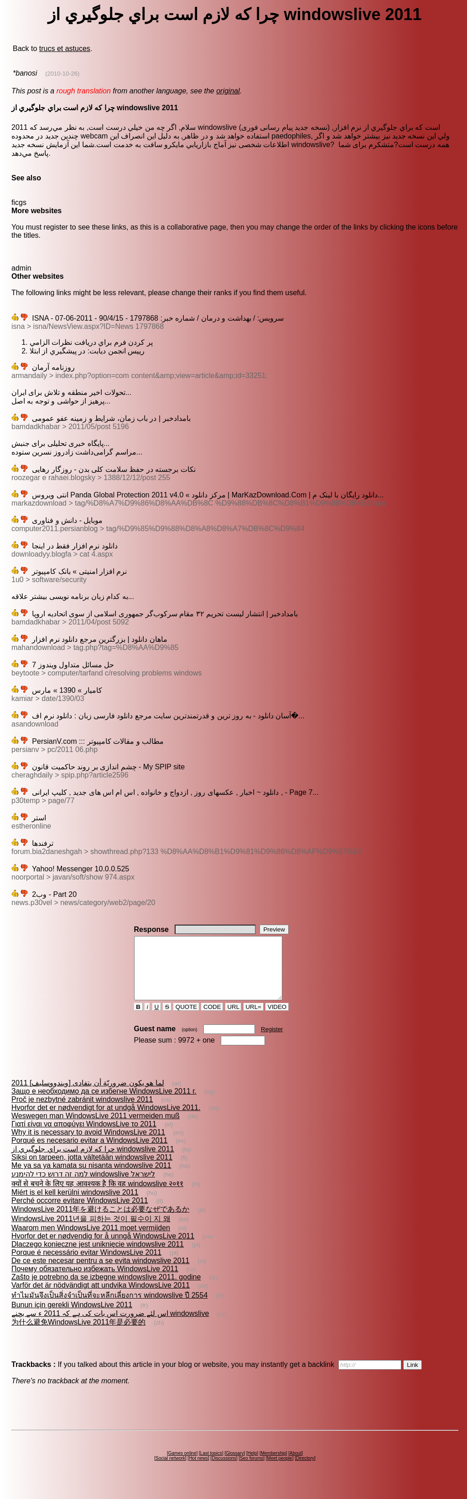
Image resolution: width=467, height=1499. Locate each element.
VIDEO (277, 1019)
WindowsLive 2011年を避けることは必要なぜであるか (100, 1221)
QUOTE (186, 1019)
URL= (253, 1019)
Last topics (211, 1465)
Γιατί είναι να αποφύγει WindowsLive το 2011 (83, 1136)
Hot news (198, 1470)
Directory (305, 1470)
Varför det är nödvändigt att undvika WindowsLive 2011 (100, 1297)
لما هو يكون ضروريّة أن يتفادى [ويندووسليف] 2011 (87, 1095)
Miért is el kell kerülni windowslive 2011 (74, 1204)
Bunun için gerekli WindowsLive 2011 (71, 1317)
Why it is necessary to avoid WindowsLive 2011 (88, 1144)
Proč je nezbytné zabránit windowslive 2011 (82, 1111)
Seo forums (251, 1470)
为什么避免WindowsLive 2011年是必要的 (78, 1334)
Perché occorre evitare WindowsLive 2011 (79, 1213)
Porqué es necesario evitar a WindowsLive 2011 (89, 1152)
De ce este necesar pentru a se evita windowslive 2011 (100, 1273)
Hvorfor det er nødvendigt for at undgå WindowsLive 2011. (105, 1120)
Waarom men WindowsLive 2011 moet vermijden (90, 1240)
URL (233, 1019)
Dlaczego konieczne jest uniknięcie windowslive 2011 (97, 1256)
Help (252, 1465)
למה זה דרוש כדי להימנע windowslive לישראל (83, 1186)
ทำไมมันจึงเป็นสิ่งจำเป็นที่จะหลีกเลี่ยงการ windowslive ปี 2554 (109, 1307)
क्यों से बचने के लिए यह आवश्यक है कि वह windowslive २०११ (97, 1196)
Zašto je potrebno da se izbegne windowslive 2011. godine (106, 1289)
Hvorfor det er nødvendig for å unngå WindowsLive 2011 (102, 1248)
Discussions (224, 1470)
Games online (182, 1465)
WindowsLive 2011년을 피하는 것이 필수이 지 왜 (91, 1231)
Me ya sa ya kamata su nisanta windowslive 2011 (91, 1178)
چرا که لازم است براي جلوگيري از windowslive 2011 (92, 1161)
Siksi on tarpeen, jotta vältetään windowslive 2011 (91, 1169)
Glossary (235, 1465)
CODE (212, 1019)
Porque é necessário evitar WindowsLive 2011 (86, 1265)
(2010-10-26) (62, 73)
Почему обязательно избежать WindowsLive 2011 (94, 1281)
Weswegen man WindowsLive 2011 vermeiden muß (95, 1128)
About (295, 1465)
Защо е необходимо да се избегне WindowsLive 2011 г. (104, 1103)
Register (272, 1041)
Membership (273, 1465)
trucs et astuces (64, 48)
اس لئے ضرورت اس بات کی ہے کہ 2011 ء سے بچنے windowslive (110, 1326)
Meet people (279, 1470)
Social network (170, 1470)
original (228, 91)
